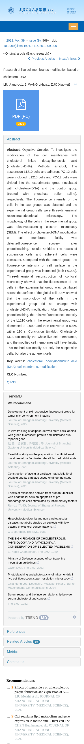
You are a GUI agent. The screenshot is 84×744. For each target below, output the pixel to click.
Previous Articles (42, 58)
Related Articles (23, 641)
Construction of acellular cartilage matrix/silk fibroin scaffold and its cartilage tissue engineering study (40, 475)
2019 (9, 40)
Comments (15, 662)
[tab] (42, 139)
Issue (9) (34, 40)
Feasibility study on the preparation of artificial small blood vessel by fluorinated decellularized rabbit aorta (42, 456)
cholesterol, (37, 361)
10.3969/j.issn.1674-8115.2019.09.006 (30, 46)
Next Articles (70, 58)
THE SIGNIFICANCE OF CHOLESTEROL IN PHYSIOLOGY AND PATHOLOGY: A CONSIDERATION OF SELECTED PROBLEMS (40, 543)
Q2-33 (11, 382)
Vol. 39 (20, 40)
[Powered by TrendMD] (28, 617)
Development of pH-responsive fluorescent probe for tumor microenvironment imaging (41, 413)
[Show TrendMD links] (74, 617)
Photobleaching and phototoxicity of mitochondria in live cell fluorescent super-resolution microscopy (41, 577)
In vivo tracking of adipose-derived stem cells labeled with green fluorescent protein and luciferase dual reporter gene (42, 435)
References (16, 631)
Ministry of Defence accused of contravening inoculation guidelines (36, 561)
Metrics (13, 652)
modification (48, 367)
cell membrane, (28, 367)
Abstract (13, 139)
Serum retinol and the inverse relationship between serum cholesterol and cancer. (40, 597)
